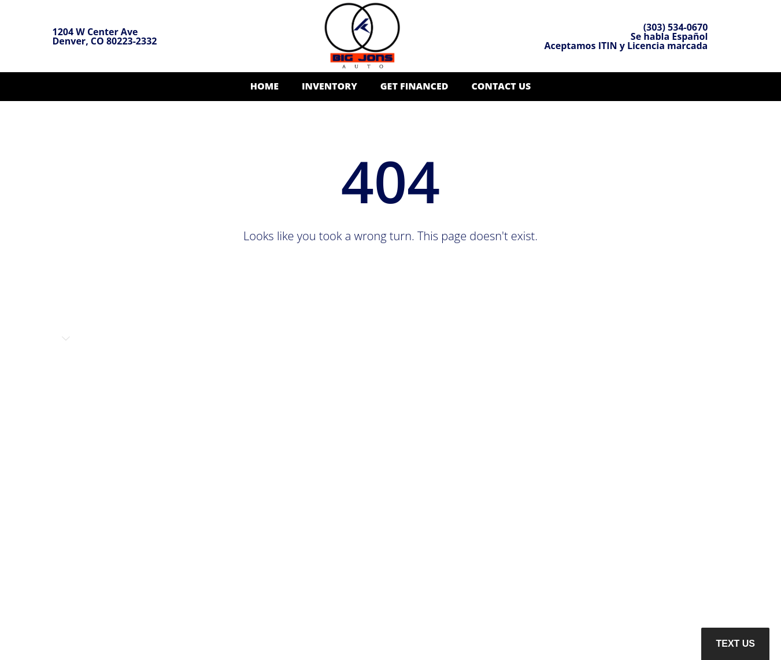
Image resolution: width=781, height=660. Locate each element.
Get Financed (414, 86)
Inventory (329, 86)
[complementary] (746, 625)
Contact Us (501, 86)
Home (264, 86)
